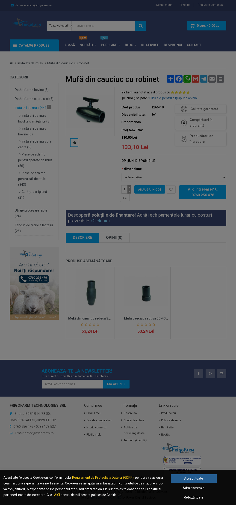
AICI (57, 495)
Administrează (193, 488)
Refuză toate (193, 497)
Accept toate (193, 478)
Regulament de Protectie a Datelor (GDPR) (103, 477)
